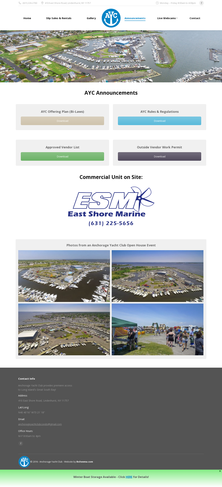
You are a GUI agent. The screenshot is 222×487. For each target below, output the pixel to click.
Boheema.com (84, 461)
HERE (129, 477)
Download (62, 120)
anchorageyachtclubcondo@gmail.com (40, 424)
